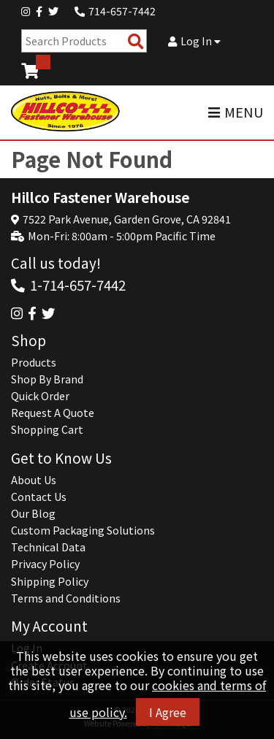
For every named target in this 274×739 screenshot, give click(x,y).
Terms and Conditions (66, 598)
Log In (194, 41)
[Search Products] (136, 41)
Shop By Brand (47, 379)
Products (33, 362)
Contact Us (38, 496)
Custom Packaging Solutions (83, 530)
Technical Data (48, 547)
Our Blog (33, 513)
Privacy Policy (45, 563)
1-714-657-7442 (78, 284)
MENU (235, 112)
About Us (33, 479)
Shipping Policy (49, 581)
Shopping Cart (47, 429)
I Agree (167, 712)
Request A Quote (52, 412)
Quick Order (40, 395)
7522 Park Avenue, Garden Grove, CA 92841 (127, 219)
